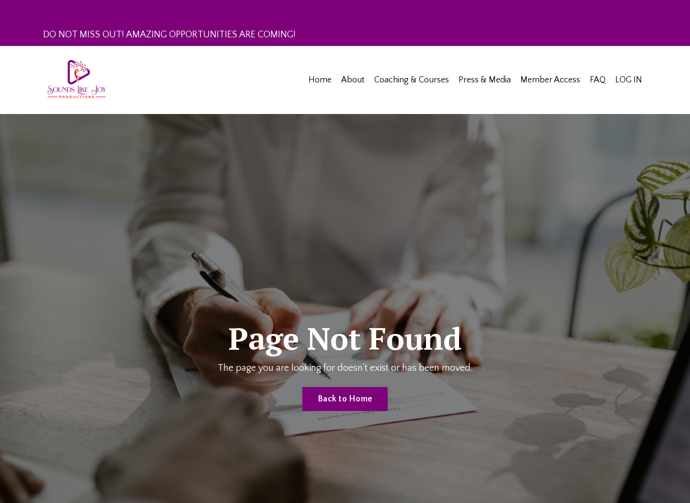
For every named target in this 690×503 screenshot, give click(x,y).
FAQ (598, 80)
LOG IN (628, 80)
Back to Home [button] (345, 399)
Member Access (550, 80)
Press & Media (485, 80)
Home (320, 80)
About (353, 80)
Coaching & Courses (411, 80)
